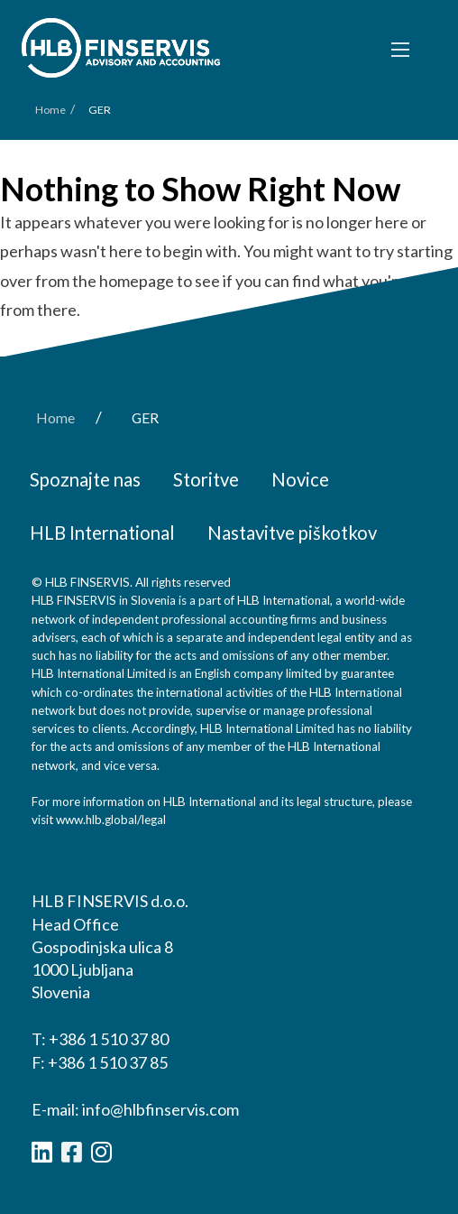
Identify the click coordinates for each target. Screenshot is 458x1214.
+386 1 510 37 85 (108, 1062)
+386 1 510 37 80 (109, 1039)
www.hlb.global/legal (111, 819)
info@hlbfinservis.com (160, 1109)
